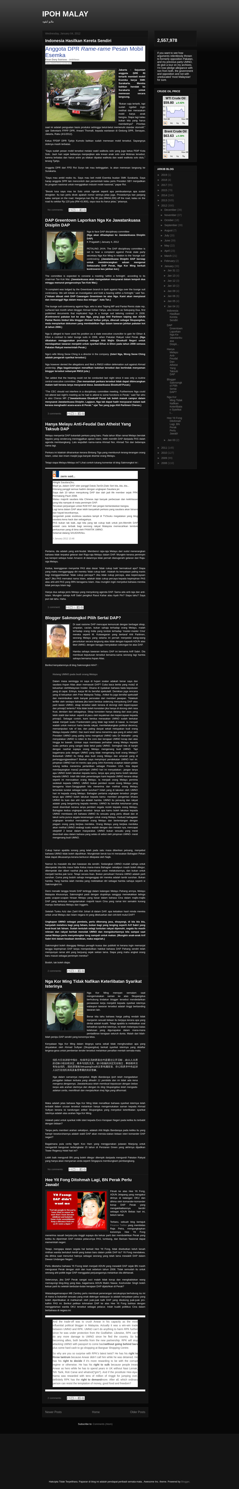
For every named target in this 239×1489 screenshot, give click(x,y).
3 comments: (55, 413)
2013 (164, 200)
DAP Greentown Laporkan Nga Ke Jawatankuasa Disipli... (174, 335)
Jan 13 (171, 275)
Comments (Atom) (102, 1424)
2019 (164, 174)
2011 (164, 447)
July (167, 235)
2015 (164, 190)
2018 (164, 179)
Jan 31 (171, 270)
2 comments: (55, 970)
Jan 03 (171, 440)
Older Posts (137, 1412)
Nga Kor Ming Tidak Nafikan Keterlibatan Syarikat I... (174, 405)
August (168, 230)
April (167, 250)
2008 (164, 463)
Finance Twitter (119, 1225)
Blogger (185, 1481)
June (167, 240)
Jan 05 (171, 301)
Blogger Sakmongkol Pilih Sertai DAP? (83, 617)
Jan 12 (171, 280)
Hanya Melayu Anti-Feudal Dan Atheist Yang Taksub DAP (172, 362)
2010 (164, 452)
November (170, 215)
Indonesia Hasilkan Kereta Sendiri (78, 40)
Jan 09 (171, 290)
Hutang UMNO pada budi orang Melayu (75, 674)
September (171, 225)
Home (96, 1412)
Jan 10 (171, 285)
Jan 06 (171, 296)
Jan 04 (171, 306)
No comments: (56, 209)
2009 (164, 457)
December (170, 209)
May (167, 245)
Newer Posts (53, 1412)
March (168, 255)
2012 (164, 205)
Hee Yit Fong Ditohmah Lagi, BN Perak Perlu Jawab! (174, 425)
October (169, 220)
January (169, 266)
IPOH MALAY (65, 14)
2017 (164, 184)
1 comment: (54, 607)
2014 (164, 195)
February (170, 260)
